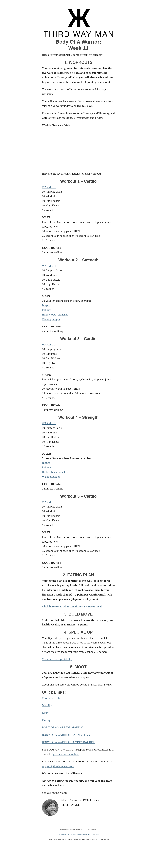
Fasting (46, 720)
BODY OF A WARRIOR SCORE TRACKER (68, 742)
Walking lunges (51, 319)
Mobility (47, 705)
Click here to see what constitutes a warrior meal (72, 606)
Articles (73, 834)
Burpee (46, 305)
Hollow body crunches (55, 314)
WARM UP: (49, 187)
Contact (97, 834)
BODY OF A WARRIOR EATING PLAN (66, 734)
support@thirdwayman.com (58, 766)
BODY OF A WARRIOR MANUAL (63, 727)
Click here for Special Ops (57, 659)
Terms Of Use (90, 834)
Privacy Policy (81, 834)
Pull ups (46, 310)
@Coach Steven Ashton (65, 754)
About (68, 834)
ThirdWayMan (61, 834)
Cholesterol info (51, 698)
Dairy (45, 712)
